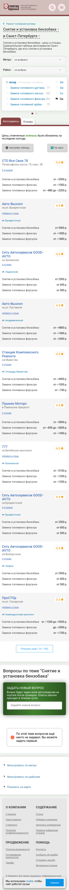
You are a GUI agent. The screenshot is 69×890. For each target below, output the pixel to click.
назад (26, 82)
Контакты (41, 849)
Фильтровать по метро (20, 765)
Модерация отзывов (46, 865)
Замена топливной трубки (26, 104)
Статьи (39, 814)
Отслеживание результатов (13, 856)
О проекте (11, 814)
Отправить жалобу (45, 860)
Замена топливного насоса (26, 93)
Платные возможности (18, 849)
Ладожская (11, 271)
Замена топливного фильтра (27, 99)
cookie (29, 881)
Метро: (7, 59)
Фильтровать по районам (22, 776)
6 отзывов (7, 507)
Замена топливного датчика (27, 87)
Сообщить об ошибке (47, 855)
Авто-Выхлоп (12, 204)
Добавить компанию (46, 819)
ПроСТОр (9, 598)
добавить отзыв (10, 213)
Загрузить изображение (48, 825)
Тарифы (10, 862)
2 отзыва (6, 364)
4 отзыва (6, 264)
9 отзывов (7, 170)
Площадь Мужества (16, 371)
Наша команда (13, 819)
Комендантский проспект (19, 614)
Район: (7, 69)
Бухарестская (13, 220)
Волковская (12, 463)
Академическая (14, 320)
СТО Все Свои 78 (15, 161)
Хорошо (54, 882)
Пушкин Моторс (14, 403)
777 (5, 447)
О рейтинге (11, 825)
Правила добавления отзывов (47, 831)
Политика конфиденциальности (17, 831)
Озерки (9, 566)
